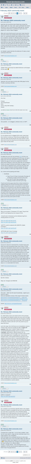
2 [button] (15, 13)
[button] (9, 13)
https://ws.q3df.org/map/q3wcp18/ (9, 232)
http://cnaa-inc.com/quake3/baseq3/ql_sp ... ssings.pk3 (14, 300)
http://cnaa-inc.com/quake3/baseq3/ (13, 303)
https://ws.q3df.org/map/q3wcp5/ (8, 222)
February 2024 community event (12, 10)
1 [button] (13, 13)
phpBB (11, 460)
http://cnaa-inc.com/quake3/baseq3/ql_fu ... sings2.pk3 (14, 297)
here (20, 156)
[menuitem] (4, 5)
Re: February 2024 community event (13, 20)
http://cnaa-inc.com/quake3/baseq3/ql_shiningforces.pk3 (14, 299)
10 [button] (24, 13)
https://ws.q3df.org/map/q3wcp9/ (8, 228)
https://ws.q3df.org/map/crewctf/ (8, 220)
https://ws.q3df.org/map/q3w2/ (8, 396)
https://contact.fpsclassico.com (10, 55)
